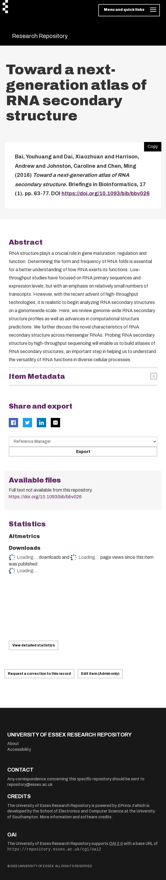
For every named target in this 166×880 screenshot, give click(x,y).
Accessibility (19, 749)
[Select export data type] (83, 442)
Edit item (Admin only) (100, 674)
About (13, 743)
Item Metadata (37, 376)
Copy (151, 145)
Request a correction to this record (39, 674)
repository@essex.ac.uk (30, 784)
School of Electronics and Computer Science (81, 811)
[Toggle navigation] (129, 10)
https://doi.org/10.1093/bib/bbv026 (106, 193)
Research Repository (40, 36)
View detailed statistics (33, 645)
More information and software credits (75, 817)
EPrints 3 (126, 805)
